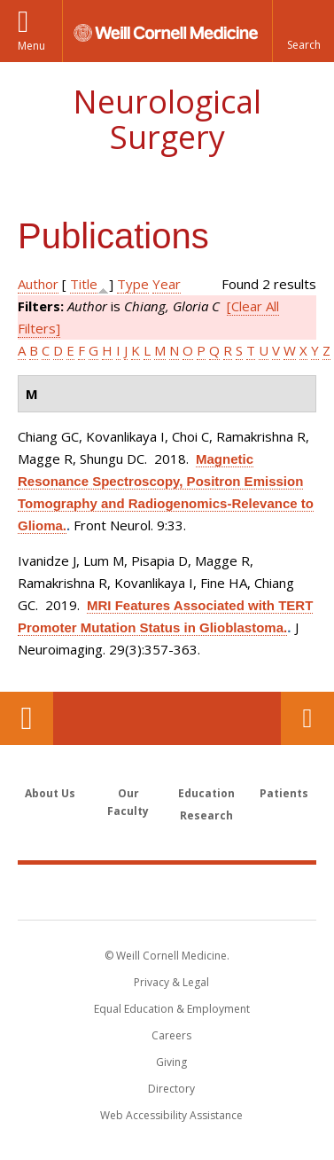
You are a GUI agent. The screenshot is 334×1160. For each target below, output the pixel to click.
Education (206, 793)
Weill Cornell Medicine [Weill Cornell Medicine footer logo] (167, 891)
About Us (50, 793)
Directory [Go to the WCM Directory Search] (171, 1088)
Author (38, 284)
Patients (284, 793)
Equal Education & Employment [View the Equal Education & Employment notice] (172, 1008)
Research (206, 815)
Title (83, 284)
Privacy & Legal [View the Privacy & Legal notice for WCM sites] (171, 982)
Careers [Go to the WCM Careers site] (171, 1035)
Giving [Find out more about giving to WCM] (171, 1062)
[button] (303, 31)
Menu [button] (31, 45)
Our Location (26, 718)
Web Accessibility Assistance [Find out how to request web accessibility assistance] (171, 1115)
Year (166, 284)
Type (133, 284)
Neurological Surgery (167, 119)
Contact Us (307, 718)
